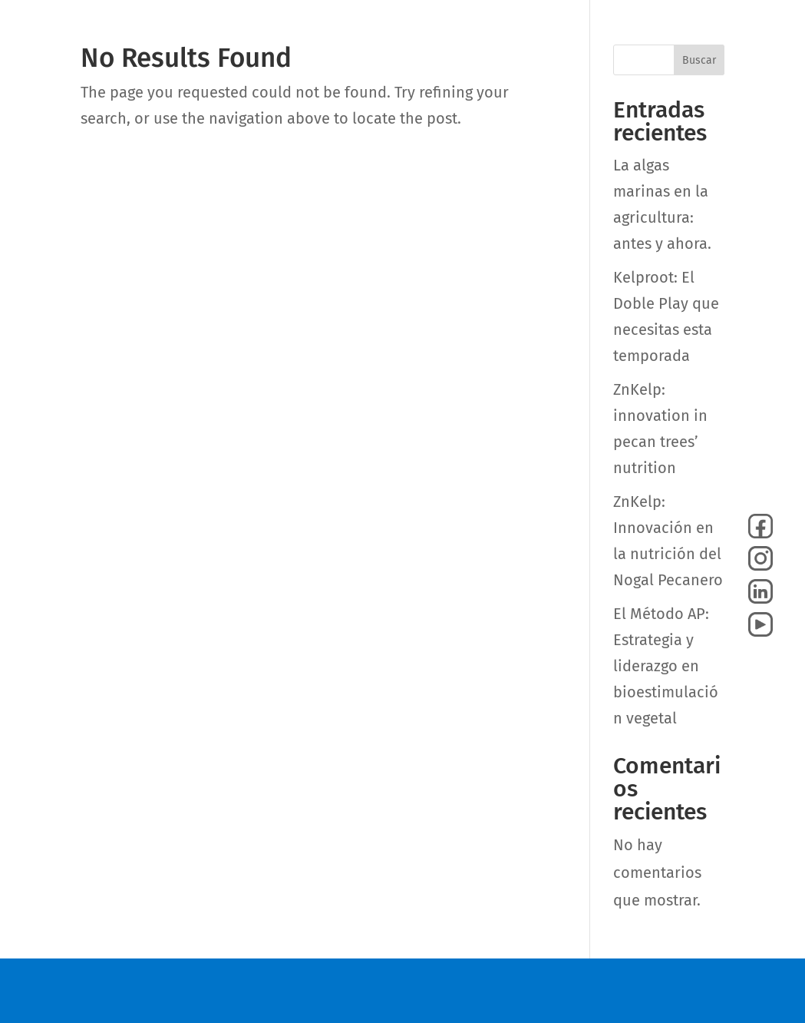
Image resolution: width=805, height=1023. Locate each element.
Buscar (699, 60)
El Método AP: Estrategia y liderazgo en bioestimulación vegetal (665, 665)
